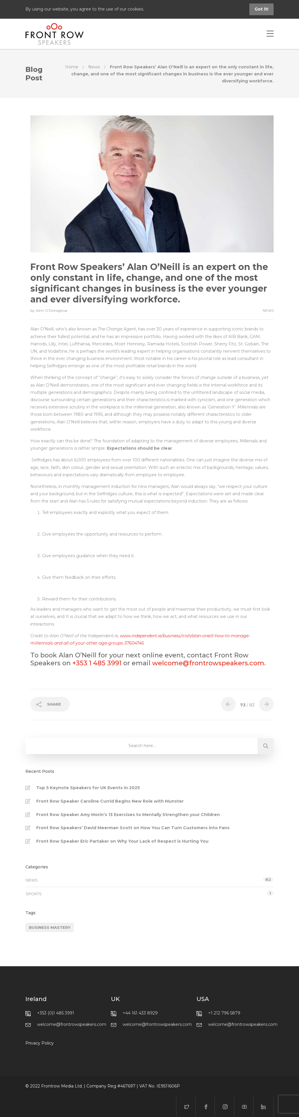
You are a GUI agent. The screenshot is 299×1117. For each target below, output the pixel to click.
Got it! (261, 9)
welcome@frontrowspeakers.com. (209, 663)
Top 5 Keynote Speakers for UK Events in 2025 (88, 787)
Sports (34, 893)
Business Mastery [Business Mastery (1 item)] (49, 927)
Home (71, 67)
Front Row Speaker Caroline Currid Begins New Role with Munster (110, 801)
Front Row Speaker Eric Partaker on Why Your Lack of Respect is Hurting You (122, 841)
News (94, 67)
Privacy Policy (39, 1043)
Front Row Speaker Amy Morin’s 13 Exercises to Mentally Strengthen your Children (128, 814)
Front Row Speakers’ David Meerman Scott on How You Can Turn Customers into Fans (133, 827)
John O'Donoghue (51, 310)
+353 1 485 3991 (96, 663)
